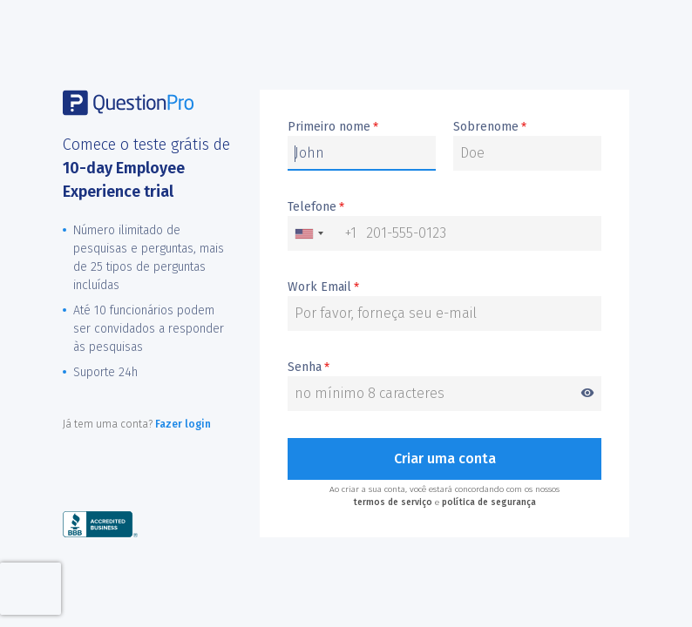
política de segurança (489, 502)
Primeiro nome (333, 127)
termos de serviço (392, 502)
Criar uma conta (445, 458)
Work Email (323, 287)
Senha (444, 368)
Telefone (316, 207)
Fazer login (183, 424)
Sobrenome (489, 127)
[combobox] (322, 233)
